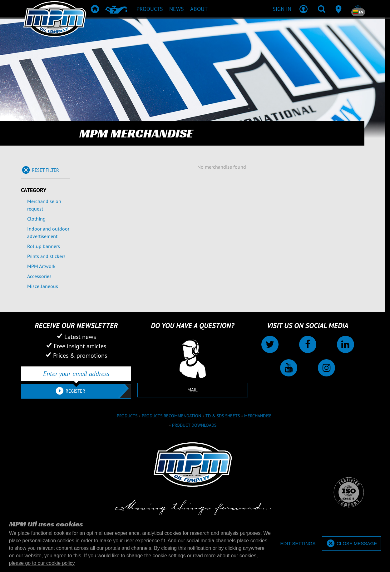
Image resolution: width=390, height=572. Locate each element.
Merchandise (258, 416)
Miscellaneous (42, 286)
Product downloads (194, 425)
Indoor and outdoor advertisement (48, 232)
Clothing (36, 219)
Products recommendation (171, 416)
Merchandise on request (44, 205)
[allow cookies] (351, 543)
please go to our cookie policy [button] (42, 563)
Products (127, 416)
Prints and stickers (46, 256)
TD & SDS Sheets (222, 416)
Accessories (39, 276)
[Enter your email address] (76, 373)
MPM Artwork (41, 266)
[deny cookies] (297, 543)
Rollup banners (43, 246)
